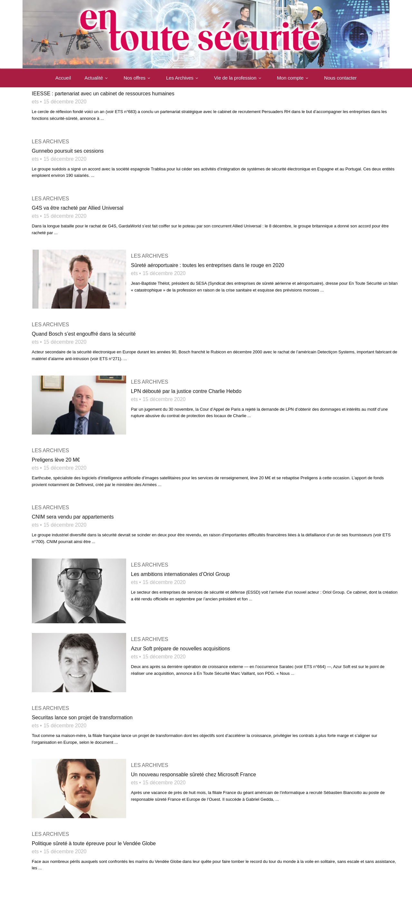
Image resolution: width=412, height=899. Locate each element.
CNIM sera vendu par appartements (73, 515)
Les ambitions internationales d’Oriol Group (180, 572)
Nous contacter (340, 78)
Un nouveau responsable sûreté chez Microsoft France (193, 770)
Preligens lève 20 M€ (56, 457)
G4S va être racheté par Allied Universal (78, 208)
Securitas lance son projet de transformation (82, 713)
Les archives (50, 141)
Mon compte (294, 78)
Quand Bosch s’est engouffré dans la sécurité (84, 333)
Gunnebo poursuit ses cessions (68, 151)
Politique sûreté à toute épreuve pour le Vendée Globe (94, 838)
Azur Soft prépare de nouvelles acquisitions (180, 645)
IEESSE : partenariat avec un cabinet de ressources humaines (103, 93)
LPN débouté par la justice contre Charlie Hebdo (186, 390)
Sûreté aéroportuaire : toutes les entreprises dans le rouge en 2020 (207, 265)
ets (35, 101)
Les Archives (183, 78)
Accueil (63, 78)
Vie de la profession (238, 78)
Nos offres (138, 78)
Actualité (97, 78)
